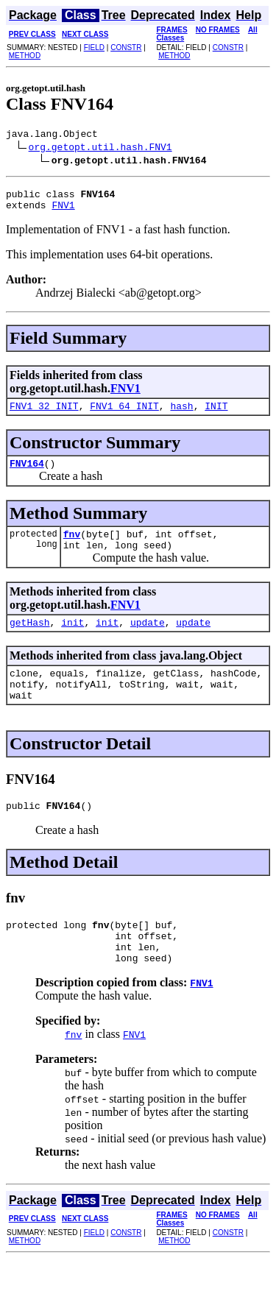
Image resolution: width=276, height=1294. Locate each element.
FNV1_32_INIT (44, 414)
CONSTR (125, 47)
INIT (216, 414)
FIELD (94, 47)
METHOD (24, 56)
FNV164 (27, 474)
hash (181, 414)
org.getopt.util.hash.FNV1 (100, 148)
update (147, 639)
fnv (71, 547)
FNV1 (63, 211)
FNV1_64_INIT (124, 414)
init (72, 639)
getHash (30, 639)
